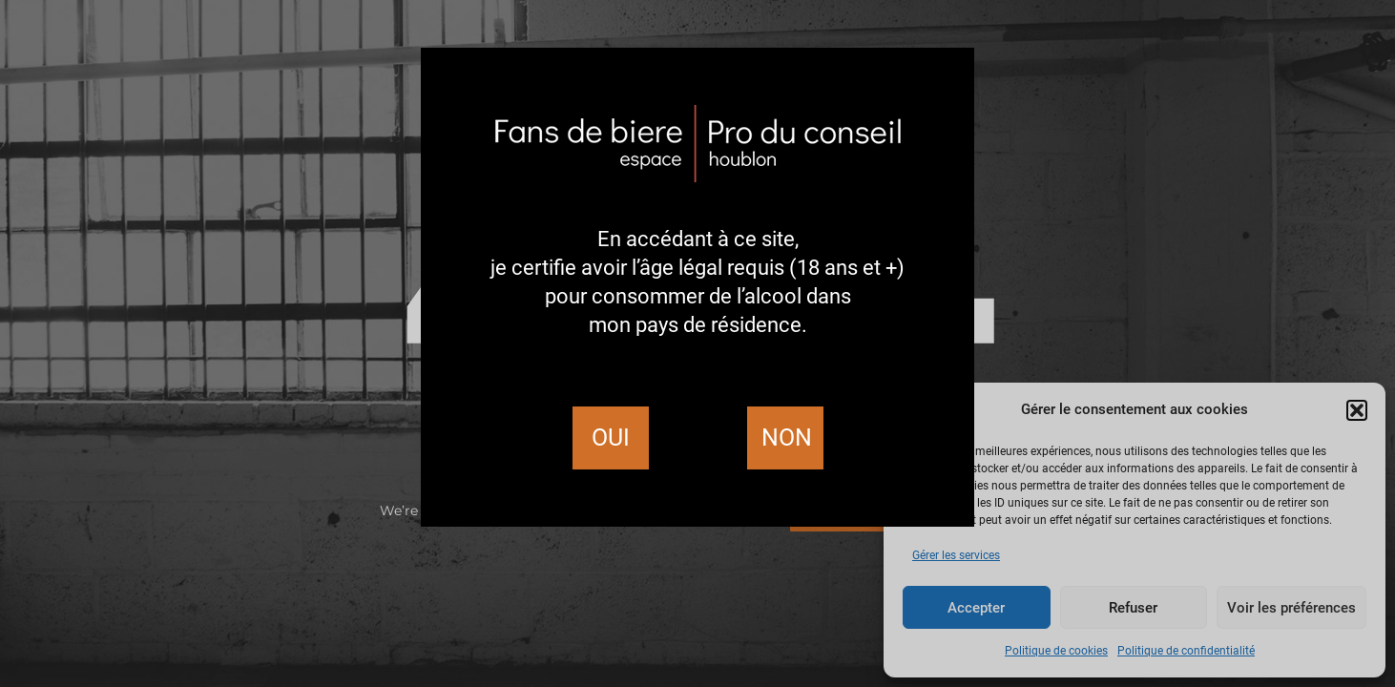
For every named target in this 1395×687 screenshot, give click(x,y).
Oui (611, 437)
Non (786, 437)
